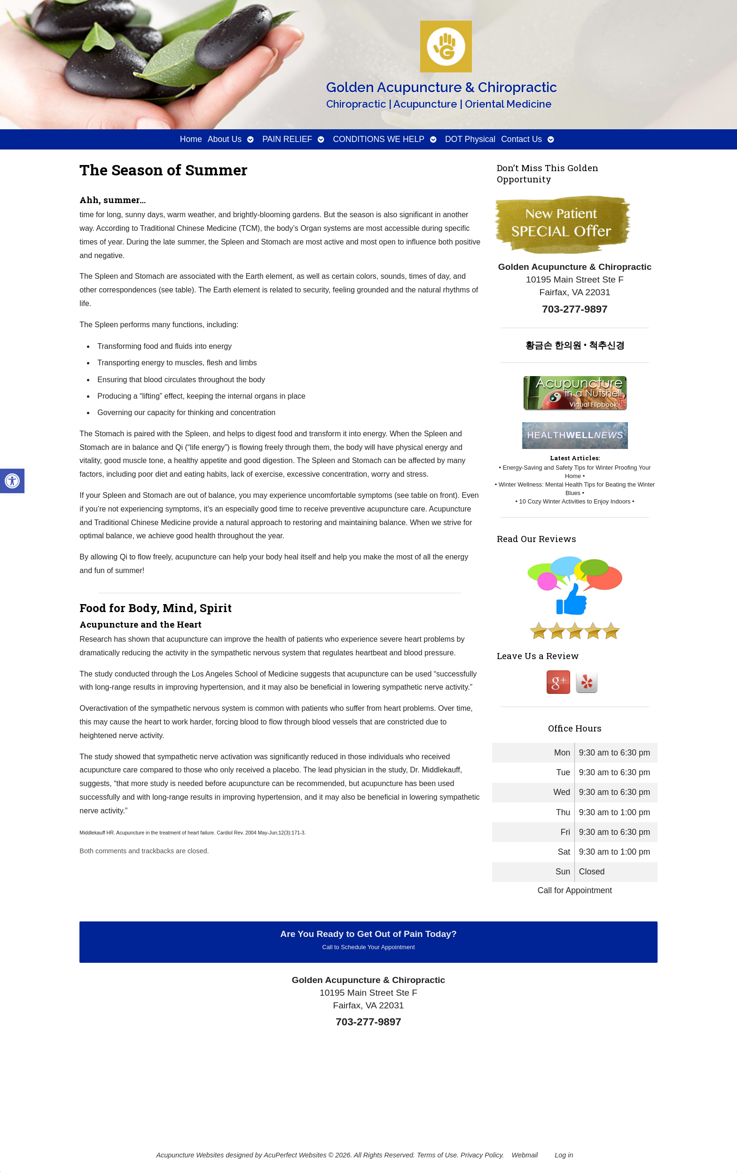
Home (191, 139)
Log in (564, 1155)
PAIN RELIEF (287, 139)
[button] (12, 481)
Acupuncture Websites (190, 1155)
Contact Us (521, 139)
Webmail (525, 1155)
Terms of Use (437, 1155)
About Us (225, 139)
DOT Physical (470, 139)
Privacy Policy (481, 1155)
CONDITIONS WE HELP (378, 139)
